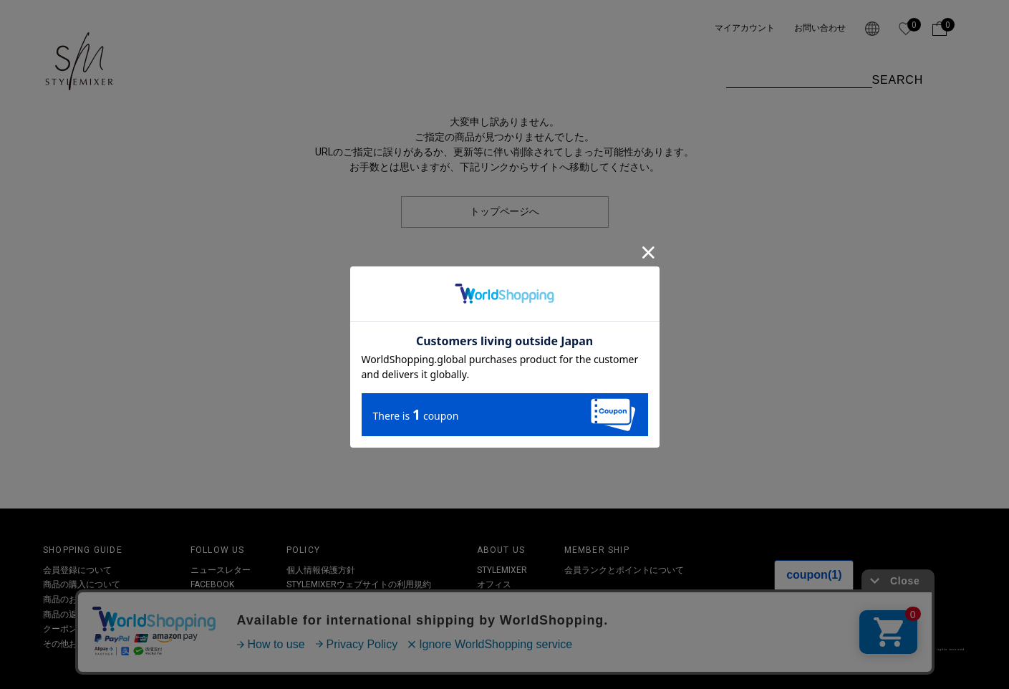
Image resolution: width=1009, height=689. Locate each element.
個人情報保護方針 (320, 570)
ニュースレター (220, 570)
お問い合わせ (820, 28)
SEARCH (897, 80)
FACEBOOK (212, 584)
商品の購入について (81, 584)
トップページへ (505, 211)
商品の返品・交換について (94, 615)
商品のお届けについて (86, 599)
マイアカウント (745, 28)
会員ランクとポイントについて (624, 570)
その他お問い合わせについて (99, 644)
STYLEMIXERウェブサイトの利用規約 (358, 584)
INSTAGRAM (214, 599)
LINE (199, 629)
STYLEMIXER (502, 570)
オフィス (494, 584)
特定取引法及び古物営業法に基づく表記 (363, 599)
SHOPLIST (496, 599)
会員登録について (77, 570)
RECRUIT (494, 615)
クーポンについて (77, 629)
